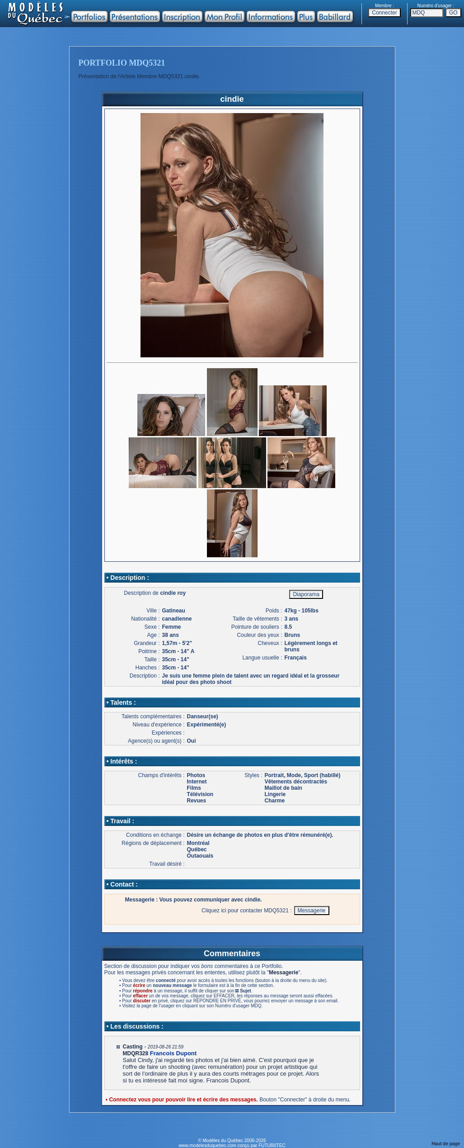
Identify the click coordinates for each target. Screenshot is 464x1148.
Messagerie (283, 972)
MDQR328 (136, 1053)
